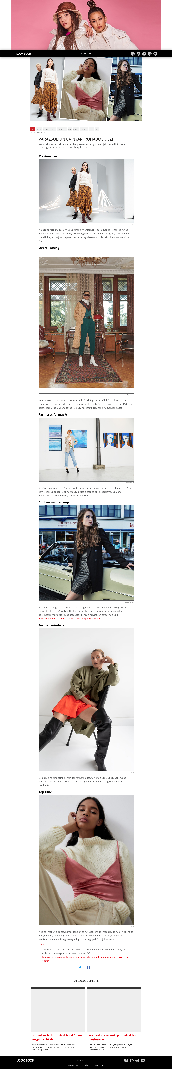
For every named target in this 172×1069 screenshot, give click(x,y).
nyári (53, 129)
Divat (32, 129)
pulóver (84, 129)
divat (39, 129)
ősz (69, 129)
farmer (46, 129)
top (96, 129)
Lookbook (86, 54)
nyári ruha (61, 129)
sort (91, 129)
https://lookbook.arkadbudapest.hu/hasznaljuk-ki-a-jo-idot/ (70, 618)
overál (76, 129)
